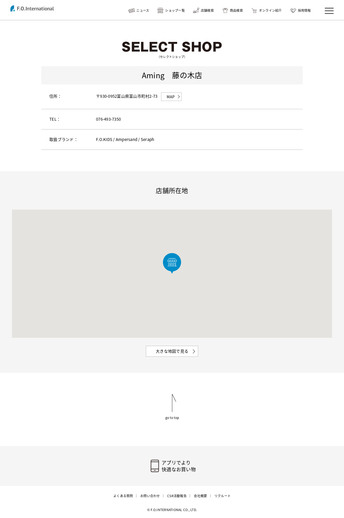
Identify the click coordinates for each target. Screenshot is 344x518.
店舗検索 (207, 10)
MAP (171, 96)
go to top (172, 417)
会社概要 (200, 495)
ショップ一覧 (175, 10)
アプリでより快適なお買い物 (179, 466)
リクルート (222, 495)
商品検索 (236, 10)
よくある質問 (123, 495)
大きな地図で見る (172, 351)
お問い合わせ (150, 495)
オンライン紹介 (270, 10)
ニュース (142, 10)
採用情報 (304, 10)
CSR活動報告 (177, 495)
